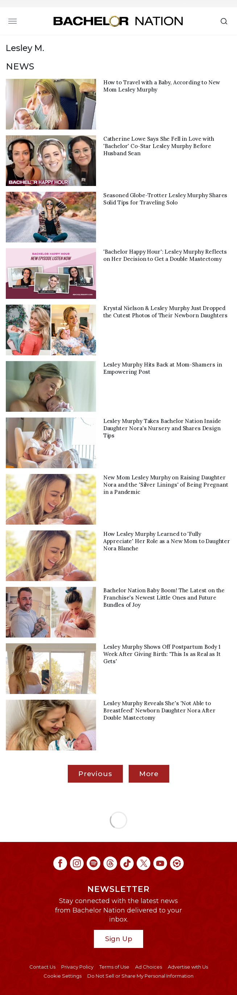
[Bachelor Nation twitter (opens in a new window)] (143, 863)
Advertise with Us (188, 967)
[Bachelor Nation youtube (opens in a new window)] (160, 863)
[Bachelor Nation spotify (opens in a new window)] (93, 863)
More (149, 773)
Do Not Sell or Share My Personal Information (140, 976)
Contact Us (42, 967)
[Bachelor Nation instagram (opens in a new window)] (76, 863)
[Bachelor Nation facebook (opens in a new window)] (60, 863)
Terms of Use (114, 967)
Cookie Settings (62, 976)
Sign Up (118, 939)
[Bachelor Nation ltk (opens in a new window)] (177, 863)
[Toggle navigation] (12, 21)
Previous (95, 773)
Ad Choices (148, 967)
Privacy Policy (77, 967)
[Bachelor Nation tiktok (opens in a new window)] (126, 863)
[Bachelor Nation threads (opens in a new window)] (110, 863)
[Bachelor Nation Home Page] (118, 21)
